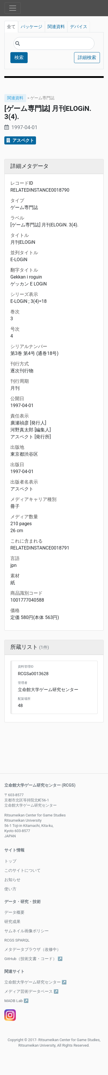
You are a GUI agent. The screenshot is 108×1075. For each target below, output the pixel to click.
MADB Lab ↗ (16, 1000)
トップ (10, 861)
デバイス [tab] (78, 26)
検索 (19, 57)
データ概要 (14, 912)
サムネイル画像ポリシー (26, 931)
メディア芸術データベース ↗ (31, 991)
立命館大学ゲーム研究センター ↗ (35, 982)
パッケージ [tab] (31, 26)
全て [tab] (11, 26)
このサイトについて (22, 870)
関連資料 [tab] (56, 26)
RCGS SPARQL (17, 940)
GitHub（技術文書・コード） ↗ (33, 958)
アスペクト (20, 140)
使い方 (10, 889)
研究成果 (12, 921)
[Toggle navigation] (13, 8)
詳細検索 (87, 57)
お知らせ (12, 879)
